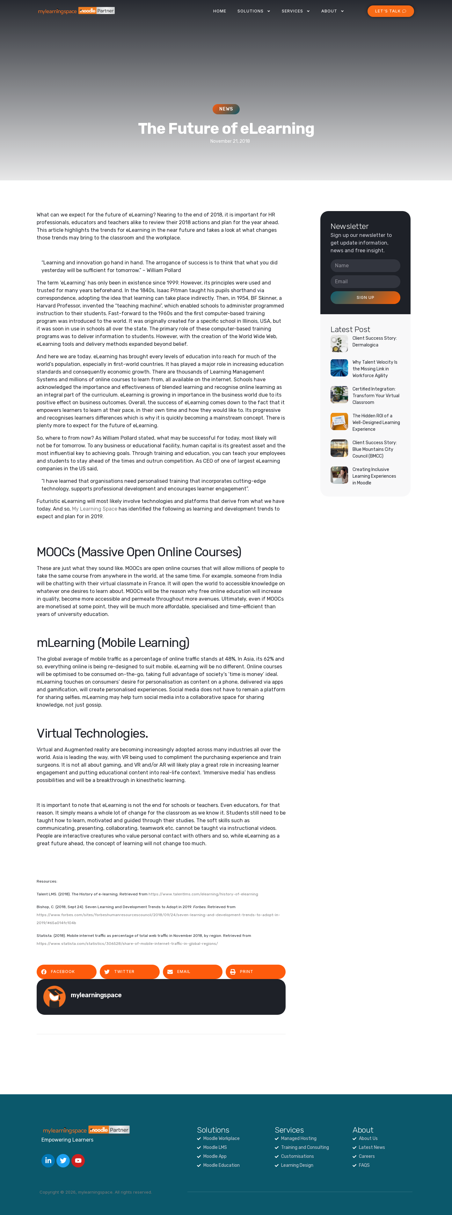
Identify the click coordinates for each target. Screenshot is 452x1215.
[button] (67, 972)
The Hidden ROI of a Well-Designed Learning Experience (376, 422)
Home (219, 11)
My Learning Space (94, 509)
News (226, 109)
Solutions (254, 11)
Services (296, 11)
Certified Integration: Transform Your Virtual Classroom (376, 395)
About (332, 11)
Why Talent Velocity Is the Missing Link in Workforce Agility (375, 369)
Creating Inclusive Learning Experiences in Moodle (374, 476)
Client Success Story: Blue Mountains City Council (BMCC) (375, 449)
